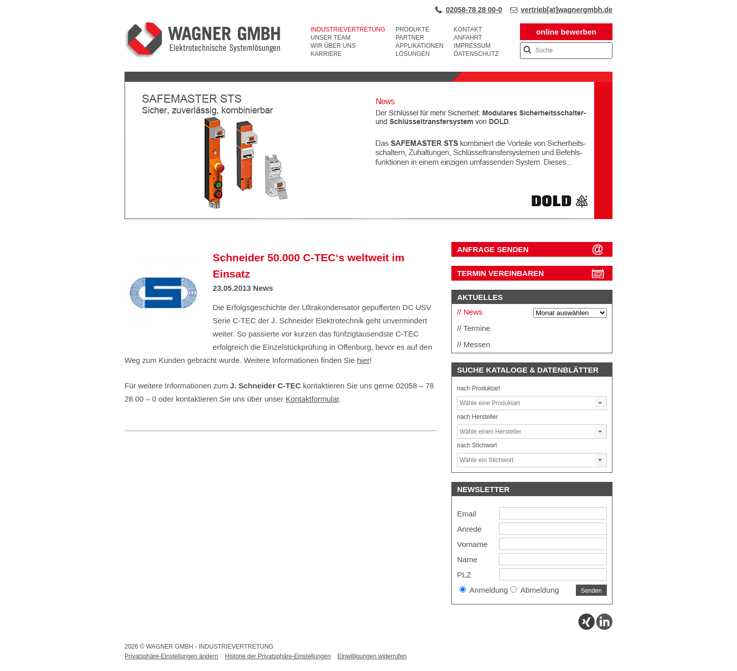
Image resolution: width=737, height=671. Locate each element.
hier (363, 360)
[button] (600, 403)
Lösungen (412, 53)
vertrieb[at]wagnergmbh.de (566, 10)
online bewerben (566, 31)
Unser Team (330, 37)
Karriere (326, 53)
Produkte (412, 29)
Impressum (472, 45)
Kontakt (468, 29)
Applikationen (419, 45)
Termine (476, 328)
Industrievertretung (348, 29)
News (263, 288)
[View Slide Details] (368, 217)
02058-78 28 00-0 (474, 10)
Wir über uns (333, 45)
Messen (477, 344)
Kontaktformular (312, 398)
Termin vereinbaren (500, 273)
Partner (409, 37)
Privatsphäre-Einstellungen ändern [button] (171, 656)
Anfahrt (468, 37)
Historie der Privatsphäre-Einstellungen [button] (277, 656)
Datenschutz (476, 53)
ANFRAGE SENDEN (493, 249)
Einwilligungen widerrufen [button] (372, 656)
